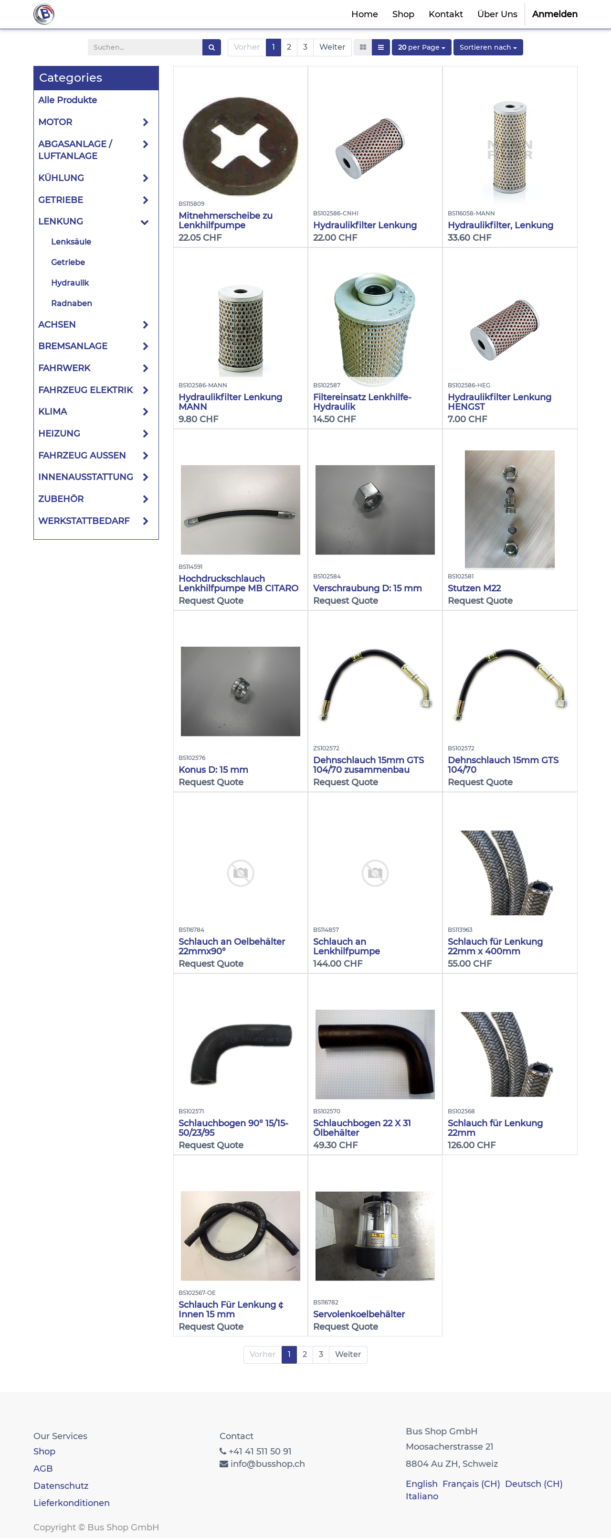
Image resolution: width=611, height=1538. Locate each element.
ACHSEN (57, 325)
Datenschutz (60, 1486)
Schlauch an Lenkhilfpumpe (346, 947)
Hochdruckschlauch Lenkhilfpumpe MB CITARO (238, 584)
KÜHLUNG (61, 178)
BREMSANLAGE (72, 346)
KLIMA (52, 411)
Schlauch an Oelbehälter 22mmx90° (232, 947)
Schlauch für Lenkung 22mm (495, 1128)
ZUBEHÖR (61, 499)
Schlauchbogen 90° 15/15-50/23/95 (233, 1128)
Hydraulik (70, 283)
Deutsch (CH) (534, 1484)
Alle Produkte (67, 100)
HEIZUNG (59, 433)
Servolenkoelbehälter (359, 1314)
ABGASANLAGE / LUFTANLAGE (75, 150)
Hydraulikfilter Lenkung (365, 225)
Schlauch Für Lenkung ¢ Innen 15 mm (231, 1310)
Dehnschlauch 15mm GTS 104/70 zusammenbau (368, 765)
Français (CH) (471, 1484)
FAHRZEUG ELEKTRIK (85, 390)
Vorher (247, 47)
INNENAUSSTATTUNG (85, 477)
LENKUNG (60, 221)
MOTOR (55, 122)
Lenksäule (71, 241)
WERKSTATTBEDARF (83, 521)
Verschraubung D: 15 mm (367, 588)
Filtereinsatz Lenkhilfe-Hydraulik (362, 402)
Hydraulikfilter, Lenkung (500, 225)
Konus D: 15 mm (213, 770)
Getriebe (68, 262)
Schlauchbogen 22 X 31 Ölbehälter (362, 1128)
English (422, 1484)
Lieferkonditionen (71, 1503)
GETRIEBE (60, 200)
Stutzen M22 (474, 588)
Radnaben (71, 303)
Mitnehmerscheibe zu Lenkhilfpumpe (226, 221)
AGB (43, 1468)
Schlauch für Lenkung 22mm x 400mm (495, 947)
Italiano (422, 1496)
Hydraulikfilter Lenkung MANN (230, 402)
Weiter (332, 47)
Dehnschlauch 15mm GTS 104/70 (503, 765)
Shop (44, 1451)
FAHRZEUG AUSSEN (82, 455)
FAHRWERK (64, 368)
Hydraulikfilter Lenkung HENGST (499, 402)
